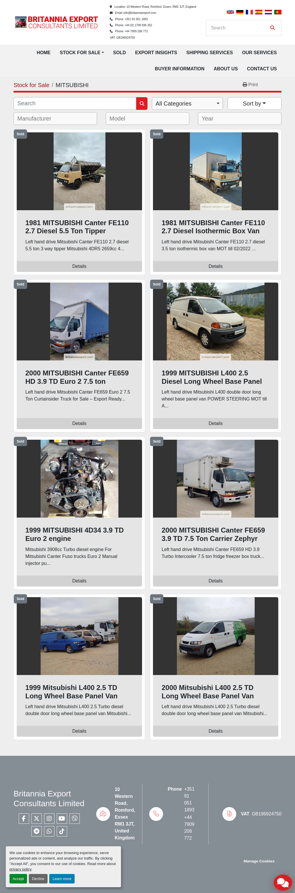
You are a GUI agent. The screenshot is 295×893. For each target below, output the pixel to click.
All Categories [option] (174, 103)
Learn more (61, 879)
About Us (226, 68)
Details (79, 266)
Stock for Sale (80, 52)
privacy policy (20, 869)
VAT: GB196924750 (122, 37)
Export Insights (156, 52)
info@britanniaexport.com (139, 12)
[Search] (239, 27)
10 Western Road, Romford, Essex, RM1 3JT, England (161, 6)
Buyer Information (180, 68)
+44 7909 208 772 (136, 31)
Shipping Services (209, 52)
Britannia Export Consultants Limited (49, 798)
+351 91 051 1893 (136, 19)
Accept (18, 879)
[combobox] (187, 103)
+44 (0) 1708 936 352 (138, 25)
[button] (81, 53)
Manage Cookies (259, 861)
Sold (119, 52)
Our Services (259, 52)
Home (43, 52)
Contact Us (262, 68)
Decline (38, 879)
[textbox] (38, 118)
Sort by (252, 103)
